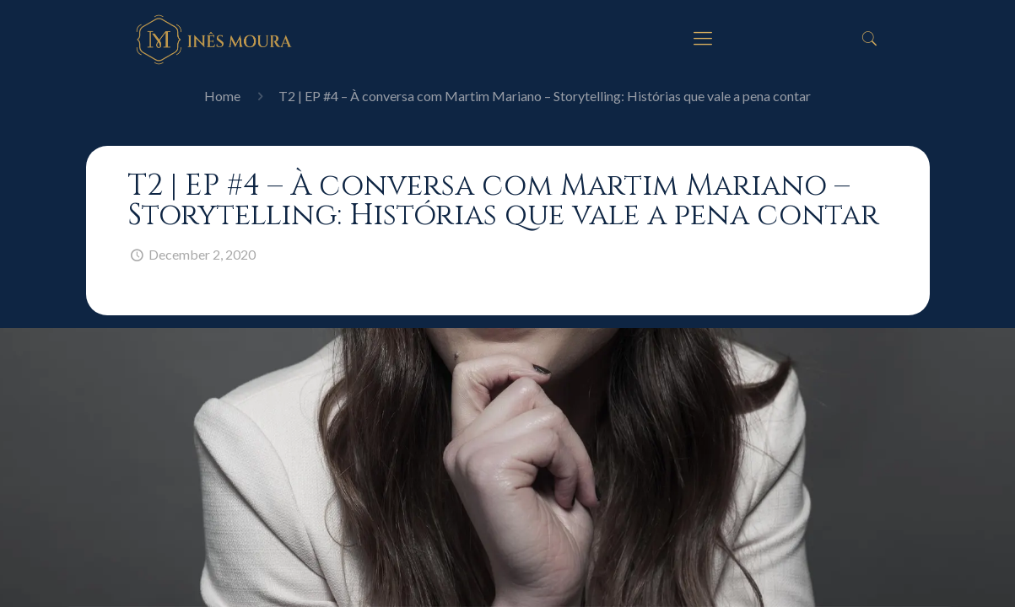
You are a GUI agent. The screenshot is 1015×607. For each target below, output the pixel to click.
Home (222, 96)
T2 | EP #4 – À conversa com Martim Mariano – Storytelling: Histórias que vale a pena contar (544, 96)
